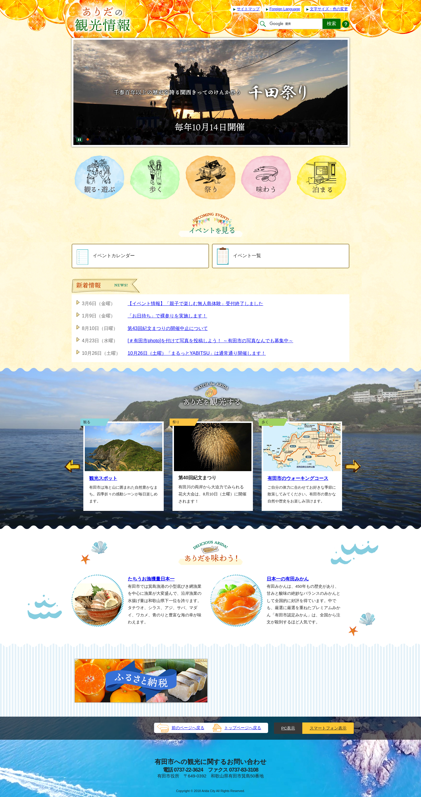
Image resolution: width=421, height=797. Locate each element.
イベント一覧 (239, 256)
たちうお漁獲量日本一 (151, 578)
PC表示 (288, 728)
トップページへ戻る (242, 728)
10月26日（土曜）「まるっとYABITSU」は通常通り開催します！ (196, 353)
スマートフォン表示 (328, 728)
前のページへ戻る (188, 728)
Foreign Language (285, 9)
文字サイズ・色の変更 (329, 9)
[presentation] (88, 137)
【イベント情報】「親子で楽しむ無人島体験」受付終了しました (195, 303)
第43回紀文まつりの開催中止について (167, 328)
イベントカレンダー (106, 256)
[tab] (88, 137)
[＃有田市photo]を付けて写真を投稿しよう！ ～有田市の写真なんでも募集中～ (210, 340)
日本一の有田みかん (288, 578)
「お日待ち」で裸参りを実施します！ (167, 315)
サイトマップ (248, 9)
